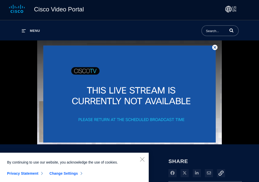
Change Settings (63, 176)
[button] (231, 30)
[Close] (142, 161)
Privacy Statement (22, 176)
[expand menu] (30, 31)
